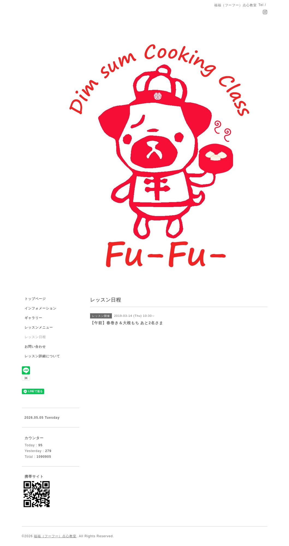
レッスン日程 (35, 337)
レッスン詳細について (42, 356)
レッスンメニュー (39, 327)
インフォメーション (40, 308)
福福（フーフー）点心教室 (55, 536)
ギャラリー (33, 318)
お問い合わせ (35, 347)
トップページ (35, 299)
